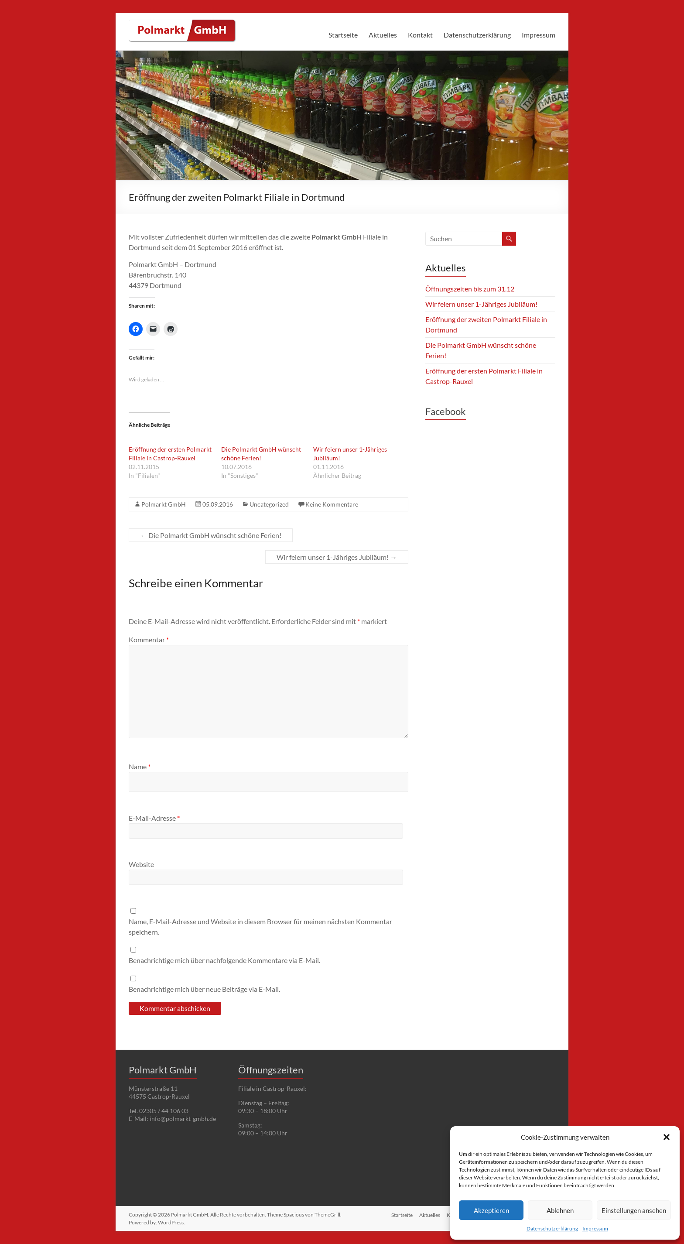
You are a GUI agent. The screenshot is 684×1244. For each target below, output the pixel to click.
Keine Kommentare (331, 504)
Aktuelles (383, 35)
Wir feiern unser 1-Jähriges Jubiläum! (337, 557)
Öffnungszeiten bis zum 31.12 (469, 288)
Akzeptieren (491, 1210)
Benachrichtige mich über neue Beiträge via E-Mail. (204, 989)
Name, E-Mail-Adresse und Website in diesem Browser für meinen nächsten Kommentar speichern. (260, 926)
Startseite (343, 35)
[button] (666, 1137)
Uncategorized (269, 504)
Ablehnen (560, 1210)
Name (139, 766)
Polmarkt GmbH (163, 504)
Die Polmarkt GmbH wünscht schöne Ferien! (210, 535)
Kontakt (420, 35)
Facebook (445, 411)
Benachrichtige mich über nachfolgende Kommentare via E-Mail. (224, 960)
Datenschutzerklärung (552, 1228)
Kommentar (149, 639)
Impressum (595, 1228)
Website (141, 864)
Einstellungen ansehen (634, 1210)
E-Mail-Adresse (154, 818)
